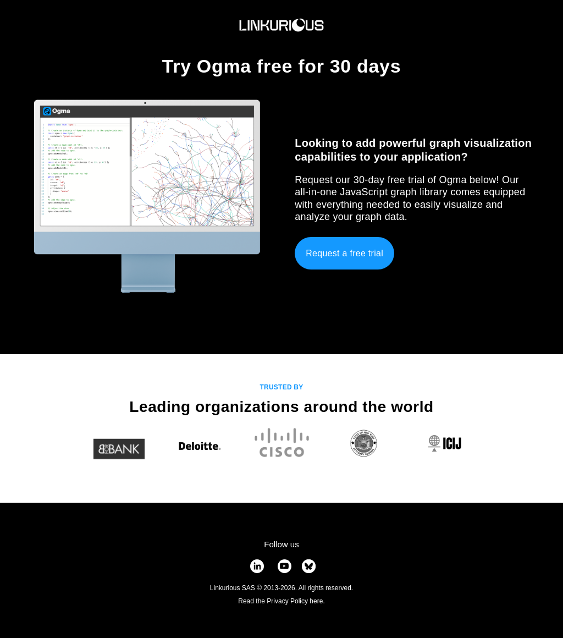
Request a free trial (344, 253)
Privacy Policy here (295, 601)
